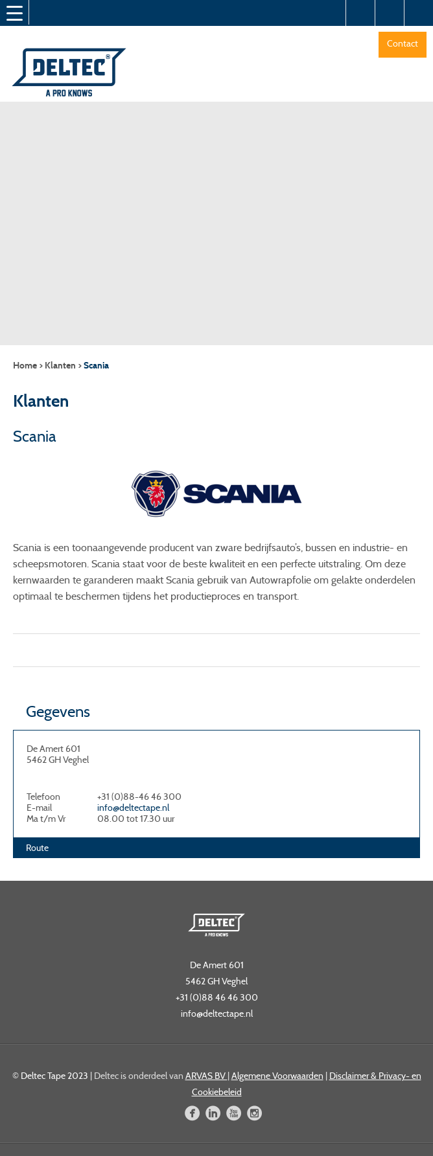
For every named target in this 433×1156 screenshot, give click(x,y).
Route (37, 848)
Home (25, 365)
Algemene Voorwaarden (277, 1076)
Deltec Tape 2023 (54, 1076)
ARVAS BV (206, 1076)
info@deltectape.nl (133, 807)
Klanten (60, 365)
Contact (402, 43)
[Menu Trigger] (14, 13)
